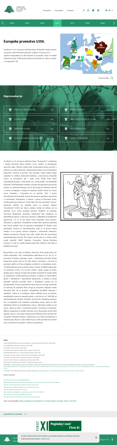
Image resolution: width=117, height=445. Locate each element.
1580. (87, 23)
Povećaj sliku (106, 78)
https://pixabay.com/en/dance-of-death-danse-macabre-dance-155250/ (48, 401)
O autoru (70, 10)
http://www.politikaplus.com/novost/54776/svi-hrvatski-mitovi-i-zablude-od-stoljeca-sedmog (60, 370)
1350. (57, 23)
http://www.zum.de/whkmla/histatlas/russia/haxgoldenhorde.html (21, 387)
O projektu (59, 10)
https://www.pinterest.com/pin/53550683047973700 (16, 380)
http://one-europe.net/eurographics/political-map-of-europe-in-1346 (21, 385)
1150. (27, 23)
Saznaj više (45, 439)
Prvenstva (47, 10)
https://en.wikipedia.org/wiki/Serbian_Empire (15, 389)
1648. (102, 23)
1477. (72, 23)
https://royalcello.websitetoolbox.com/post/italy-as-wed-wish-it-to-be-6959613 (24, 392)
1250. (42, 23)
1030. (12, 23)
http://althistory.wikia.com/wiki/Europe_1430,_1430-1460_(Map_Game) (22, 397)
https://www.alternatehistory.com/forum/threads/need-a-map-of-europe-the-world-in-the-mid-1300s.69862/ (31, 382)
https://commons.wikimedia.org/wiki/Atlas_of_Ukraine (18, 394)
